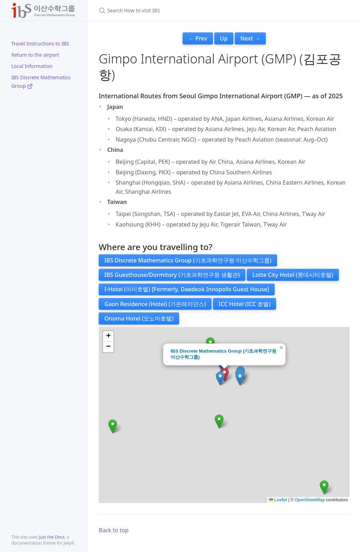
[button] (239, 378)
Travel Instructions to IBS (40, 43)
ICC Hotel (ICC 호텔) (244, 304)
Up (224, 38)
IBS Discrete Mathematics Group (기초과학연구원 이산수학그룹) (187, 260)
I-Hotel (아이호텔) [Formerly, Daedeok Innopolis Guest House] (186, 289)
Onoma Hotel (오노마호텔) (138, 318)
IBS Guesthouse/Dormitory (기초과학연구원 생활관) (172, 275)
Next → (250, 38)
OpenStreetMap (310, 499)
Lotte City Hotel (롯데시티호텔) (292, 275)
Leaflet (278, 499)
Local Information (32, 66)
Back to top (114, 530)
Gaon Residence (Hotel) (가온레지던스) (155, 304)
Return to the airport (35, 54)
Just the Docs (52, 537)
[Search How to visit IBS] (181, 10)
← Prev (197, 38)
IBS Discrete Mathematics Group (41, 81)
